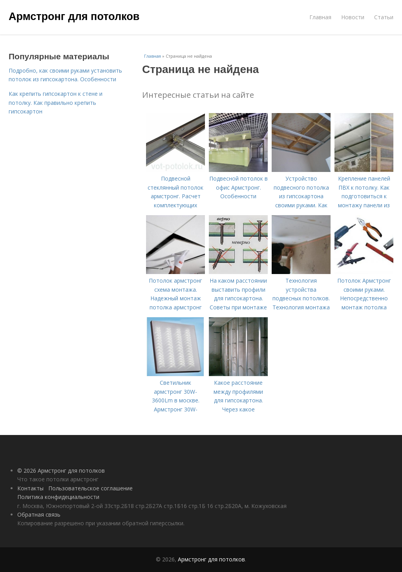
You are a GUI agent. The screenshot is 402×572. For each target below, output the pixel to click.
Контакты (30, 488)
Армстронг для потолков (74, 16)
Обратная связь (38, 514)
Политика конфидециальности (58, 497)
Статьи (383, 17)
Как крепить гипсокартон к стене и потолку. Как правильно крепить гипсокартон (55, 102)
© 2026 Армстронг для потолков (61, 470)
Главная (320, 17)
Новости (352, 17)
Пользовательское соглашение (90, 488)
